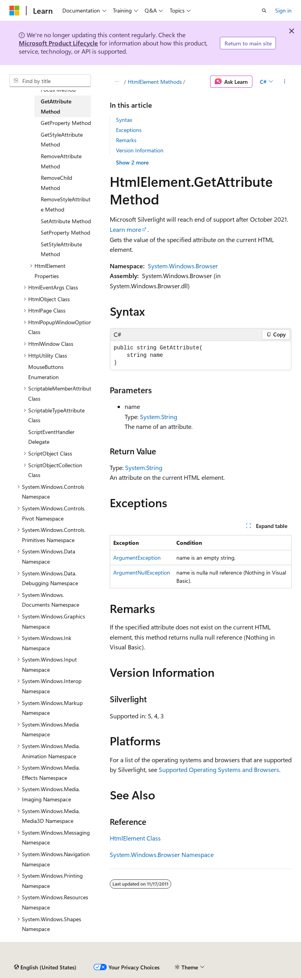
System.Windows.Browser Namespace (162, 854)
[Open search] (264, 11)
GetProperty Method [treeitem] (66, 123)
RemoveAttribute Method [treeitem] (61, 161)
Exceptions (128, 130)
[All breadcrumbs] (116, 82)
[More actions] (285, 82)
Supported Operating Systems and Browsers (219, 769)
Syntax (124, 119)
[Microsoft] (14, 10)
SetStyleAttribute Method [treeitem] (61, 249)
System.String (158, 416)
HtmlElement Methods (155, 81)
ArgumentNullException (141, 572)
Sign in (283, 10)
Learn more (125, 229)
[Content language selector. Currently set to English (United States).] (45, 967)
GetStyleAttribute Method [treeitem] (62, 139)
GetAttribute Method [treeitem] (56, 106)
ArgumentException (137, 557)
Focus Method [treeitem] (58, 89)
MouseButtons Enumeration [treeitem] (45, 372)
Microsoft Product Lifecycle (58, 43)
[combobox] (50, 80)
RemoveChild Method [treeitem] (56, 183)
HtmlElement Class (135, 838)
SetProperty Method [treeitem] (65, 232)
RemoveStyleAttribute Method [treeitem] (66, 204)
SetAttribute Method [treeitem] (66, 221)
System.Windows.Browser (183, 266)
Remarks (126, 140)
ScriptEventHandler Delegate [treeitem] (51, 437)
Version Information (139, 150)
